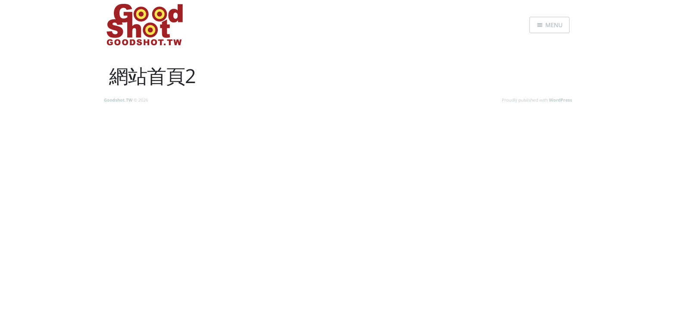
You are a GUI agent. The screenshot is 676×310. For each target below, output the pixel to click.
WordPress (560, 100)
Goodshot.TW (118, 100)
